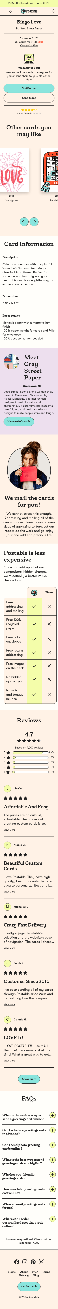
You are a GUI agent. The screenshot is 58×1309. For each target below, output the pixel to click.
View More (9, 830)
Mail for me (29, 88)
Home (12, 1272)
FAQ (35, 1272)
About (24, 1272)
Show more (29, 1079)
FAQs (35, 1243)
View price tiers (29, 45)
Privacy (24, 1275)
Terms (46, 1272)
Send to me (29, 98)
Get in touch (29, 1286)
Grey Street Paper (31, 28)
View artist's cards (18, 421)
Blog (36, 1275)
